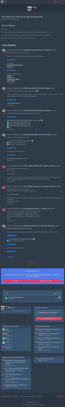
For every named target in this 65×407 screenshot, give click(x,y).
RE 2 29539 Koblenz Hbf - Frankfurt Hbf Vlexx (40, 186)
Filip (6, 333)
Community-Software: (32, 404)
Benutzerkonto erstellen (37, 281)
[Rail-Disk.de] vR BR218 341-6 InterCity (37, 50)
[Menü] (62, 2)
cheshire (7, 342)
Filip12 (7, 329)
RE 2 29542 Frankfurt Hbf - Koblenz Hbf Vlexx (40, 166)
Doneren (10, 307)
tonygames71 (8, 346)
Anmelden (24, 281)
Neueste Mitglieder (11, 326)
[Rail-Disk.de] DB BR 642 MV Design (36, 88)
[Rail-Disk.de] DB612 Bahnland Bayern (37, 110)
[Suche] (54, 2)
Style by (32, 402)
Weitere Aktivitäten (32, 262)
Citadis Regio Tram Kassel (12, 374)
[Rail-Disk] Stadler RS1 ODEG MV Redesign (39, 226)
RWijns (7, 337)
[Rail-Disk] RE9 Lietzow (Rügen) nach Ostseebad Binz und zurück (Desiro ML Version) (15, 361)
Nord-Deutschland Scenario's (46, 358)
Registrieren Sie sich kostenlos (42, 274)
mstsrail (40, 350)
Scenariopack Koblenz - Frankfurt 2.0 (37, 209)
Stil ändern (61, 395)
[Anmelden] (58, 2)
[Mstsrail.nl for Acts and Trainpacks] (3, 2)
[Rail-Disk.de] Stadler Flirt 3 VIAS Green (37, 135)
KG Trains (40, 330)
